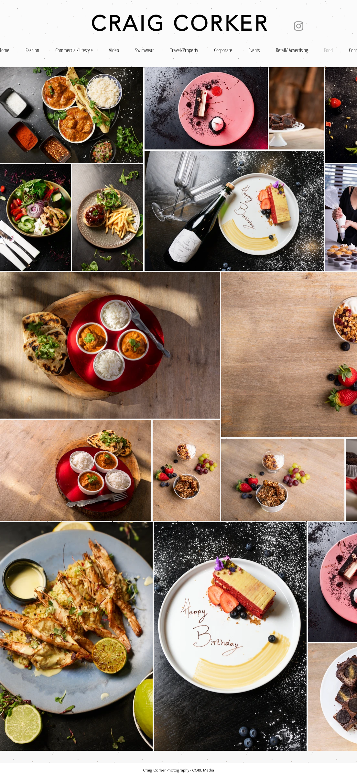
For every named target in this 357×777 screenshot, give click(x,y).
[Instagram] (298, 26)
